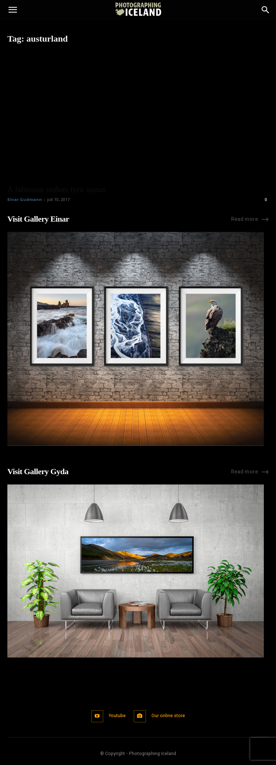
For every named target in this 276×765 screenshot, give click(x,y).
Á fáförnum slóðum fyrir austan (56, 189)
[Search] (265, 10)
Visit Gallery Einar (38, 218)
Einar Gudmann (24, 199)
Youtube (117, 715)
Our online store (168, 715)
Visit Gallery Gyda (38, 471)
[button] (12, 10)
